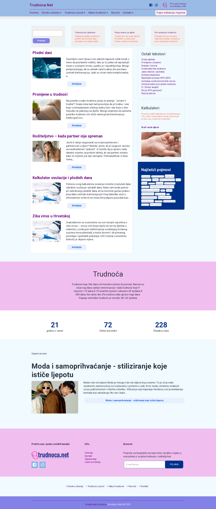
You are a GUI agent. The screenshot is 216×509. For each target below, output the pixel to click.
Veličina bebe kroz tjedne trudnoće (158, 84)
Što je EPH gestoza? (151, 90)
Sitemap (89, 451)
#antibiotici (164, 197)
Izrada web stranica (96, 503)
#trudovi (145, 187)
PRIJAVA (174, 463)
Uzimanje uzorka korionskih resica (158, 81)
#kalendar (151, 183)
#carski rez (147, 193)
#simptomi (147, 201)
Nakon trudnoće (97, 14)
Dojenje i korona (149, 65)
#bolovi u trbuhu (150, 190)
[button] (176, 139)
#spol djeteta (169, 183)
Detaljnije (76, 84)
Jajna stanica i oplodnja (152, 71)
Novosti (115, 14)
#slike (169, 190)
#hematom (160, 194)
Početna (34, 14)
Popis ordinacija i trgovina (171, 14)
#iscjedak (145, 176)
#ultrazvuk (159, 201)
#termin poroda (157, 176)
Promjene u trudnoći (151, 62)
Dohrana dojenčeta (150, 75)
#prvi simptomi (167, 179)
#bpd (162, 191)
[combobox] (48, 33)
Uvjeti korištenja (92, 461)
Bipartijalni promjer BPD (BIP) (156, 78)
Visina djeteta (148, 59)
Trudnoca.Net (41, 6)
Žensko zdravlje (50, 14)
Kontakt (127, 14)
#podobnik (146, 180)
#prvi (178, 179)
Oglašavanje (91, 458)
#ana (168, 194)
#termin (169, 176)
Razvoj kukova (148, 93)
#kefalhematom (149, 197)
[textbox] (48, 33)
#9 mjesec (155, 204)
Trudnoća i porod (74, 14)
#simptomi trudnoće (162, 186)
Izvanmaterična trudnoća (153, 68)
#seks (155, 179)
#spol (144, 183)
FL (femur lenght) (149, 87)
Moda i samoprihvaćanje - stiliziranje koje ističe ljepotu (134, 399)
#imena (159, 183)
